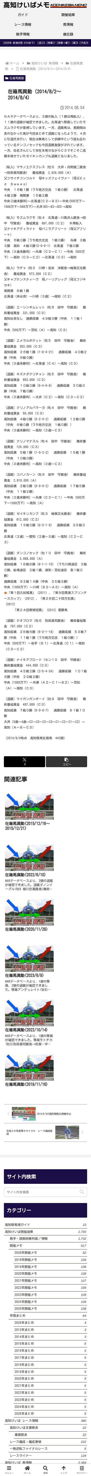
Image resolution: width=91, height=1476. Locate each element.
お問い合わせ (24, 1454)
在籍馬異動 (14, 78)
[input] (45, 1047)
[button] (66, 761)
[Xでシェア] (24, 761)
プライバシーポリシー (67, 1441)
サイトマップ (67, 1454)
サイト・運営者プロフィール (23, 1444)
